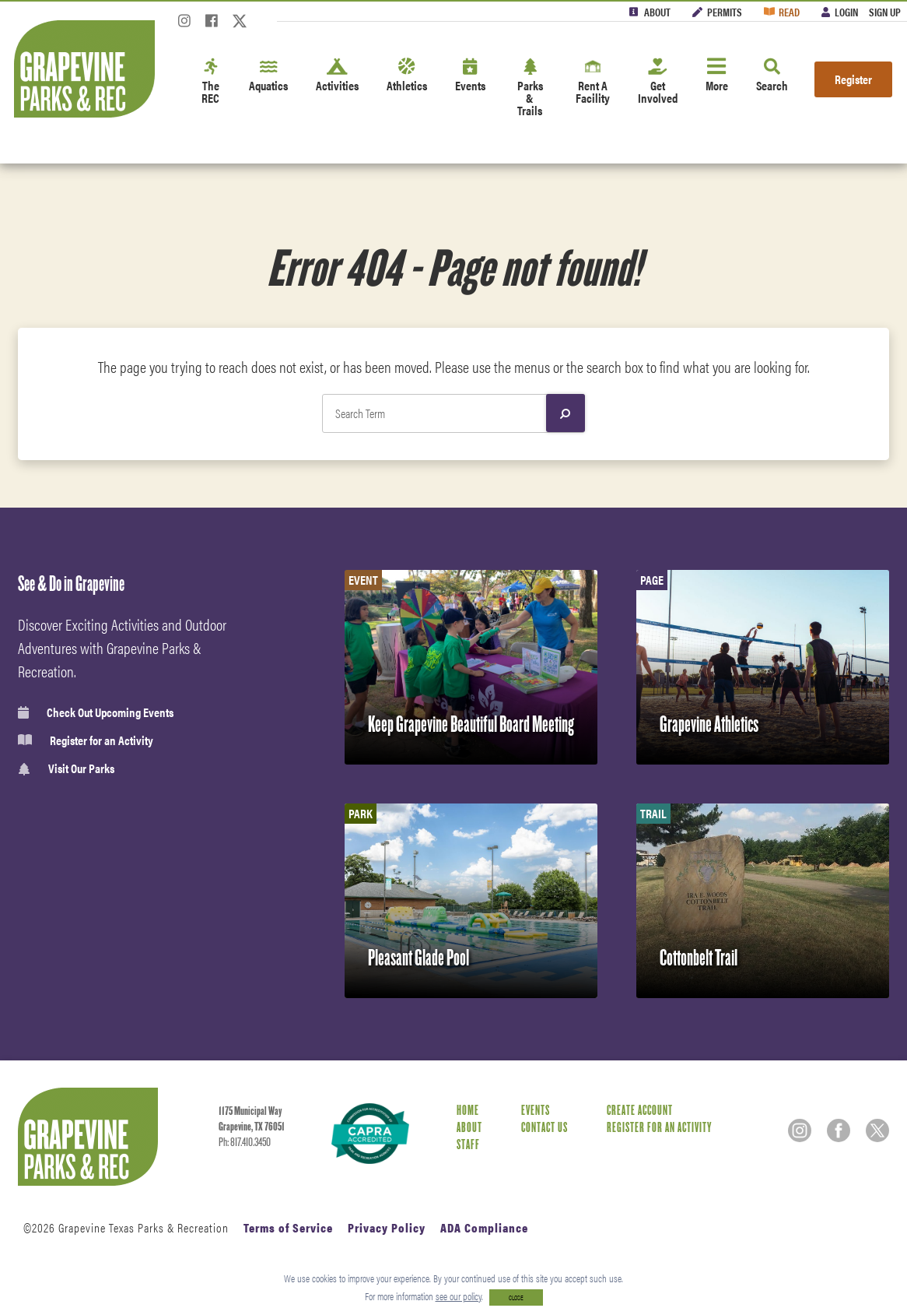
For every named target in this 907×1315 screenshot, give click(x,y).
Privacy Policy (386, 1227)
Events (470, 76)
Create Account (640, 1110)
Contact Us (544, 1127)
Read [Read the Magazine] (789, 11)
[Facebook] (211, 25)
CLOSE (516, 1297)
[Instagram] (184, 25)
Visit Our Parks (66, 768)
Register (853, 79)
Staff (468, 1144)
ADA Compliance (484, 1227)
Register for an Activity (85, 740)
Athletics (407, 76)
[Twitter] (240, 25)
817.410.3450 (250, 1142)
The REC (211, 82)
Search (772, 76)
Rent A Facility (592, 82)
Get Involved (658, 82)
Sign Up (885, 11)
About (657, 11)
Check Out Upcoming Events (95, 712)
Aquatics (268, 76)
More (717, 76)
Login (846, 11)
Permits (724, 11)
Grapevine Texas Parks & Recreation (143, 1227)
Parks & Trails (530, 88)
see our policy (459, 1296)
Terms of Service (288, 1227)
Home (468, 1110)
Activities (337, 76)
